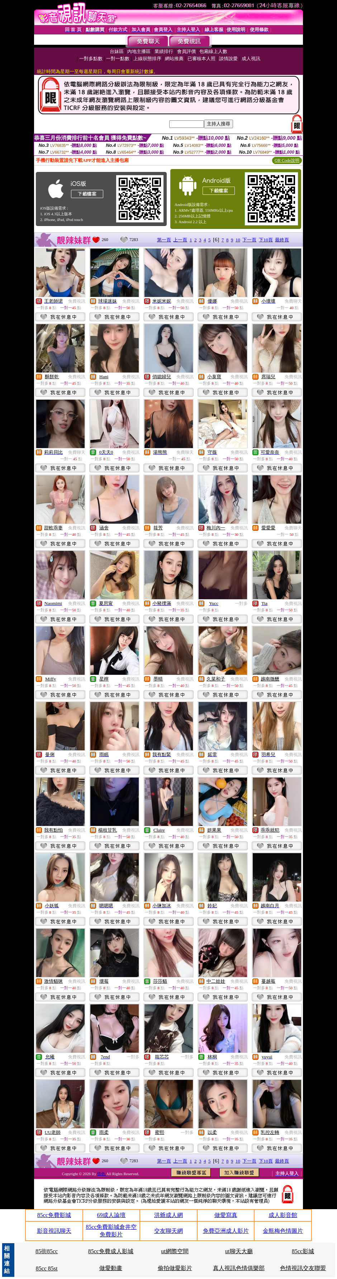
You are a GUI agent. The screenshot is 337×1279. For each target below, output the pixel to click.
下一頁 (249, 239)
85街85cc (46, 1251)
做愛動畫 (110, 1268)
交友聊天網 (168, 1231)
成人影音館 (283, 1215)
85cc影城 (303, 1251)
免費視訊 (76, 301)
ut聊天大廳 (238, 1251)
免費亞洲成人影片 (226, 1231)
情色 (101, 1174)
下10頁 (266, 239)
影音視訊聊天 (54, 1231)
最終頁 (282, 239)
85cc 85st (47, 1268)
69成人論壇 (111, 1215)
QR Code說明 (287, 160)
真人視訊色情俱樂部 (239, 1268)
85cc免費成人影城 (110, 1251)
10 (238, 239)
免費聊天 (293, 301)
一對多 (241, 603)
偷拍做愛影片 (175, 1268)
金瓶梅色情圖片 (283, 1231)
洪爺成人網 (168, 1215)
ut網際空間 (174, 1251)
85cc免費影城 (54, 1215)
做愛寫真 (225, 1215)
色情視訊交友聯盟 (303, 1268)
